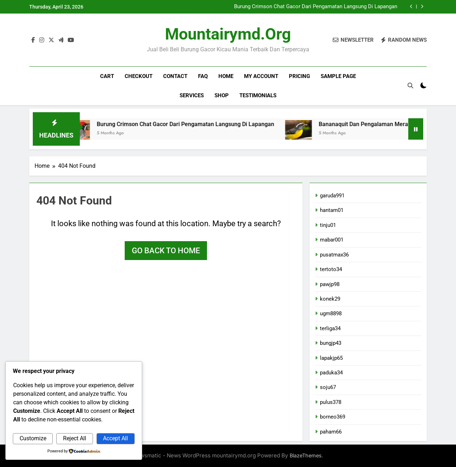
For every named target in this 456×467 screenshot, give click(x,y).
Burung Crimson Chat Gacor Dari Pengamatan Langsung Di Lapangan (315, 7)
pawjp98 (330, 284)
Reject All (74, 438)
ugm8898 (331, 313)
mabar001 (331, 240)
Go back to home (166, 250)
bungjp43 (330, 343)
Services (192, 95)
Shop (221, 95)
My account (261, 76)
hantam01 (331, 210)
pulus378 (330, 402)
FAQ (203, 76)
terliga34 (330, 328)
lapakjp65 (331, 358)
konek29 (330, 299)
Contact (175, 76)
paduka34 (331, 372)
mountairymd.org (228, 34)
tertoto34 (331, 269)
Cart (107, 76)
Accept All (115, 438)
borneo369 (332, 417)
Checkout (138, 76)
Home (225, 76)
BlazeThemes (306, 455)
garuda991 (332, 195)
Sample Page (338, 76)
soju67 (328, 387)
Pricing (299, 76)
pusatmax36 (334, 254)
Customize (33, 438)
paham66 (331, 432)
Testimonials (257, 95)
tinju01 (328, 225)
